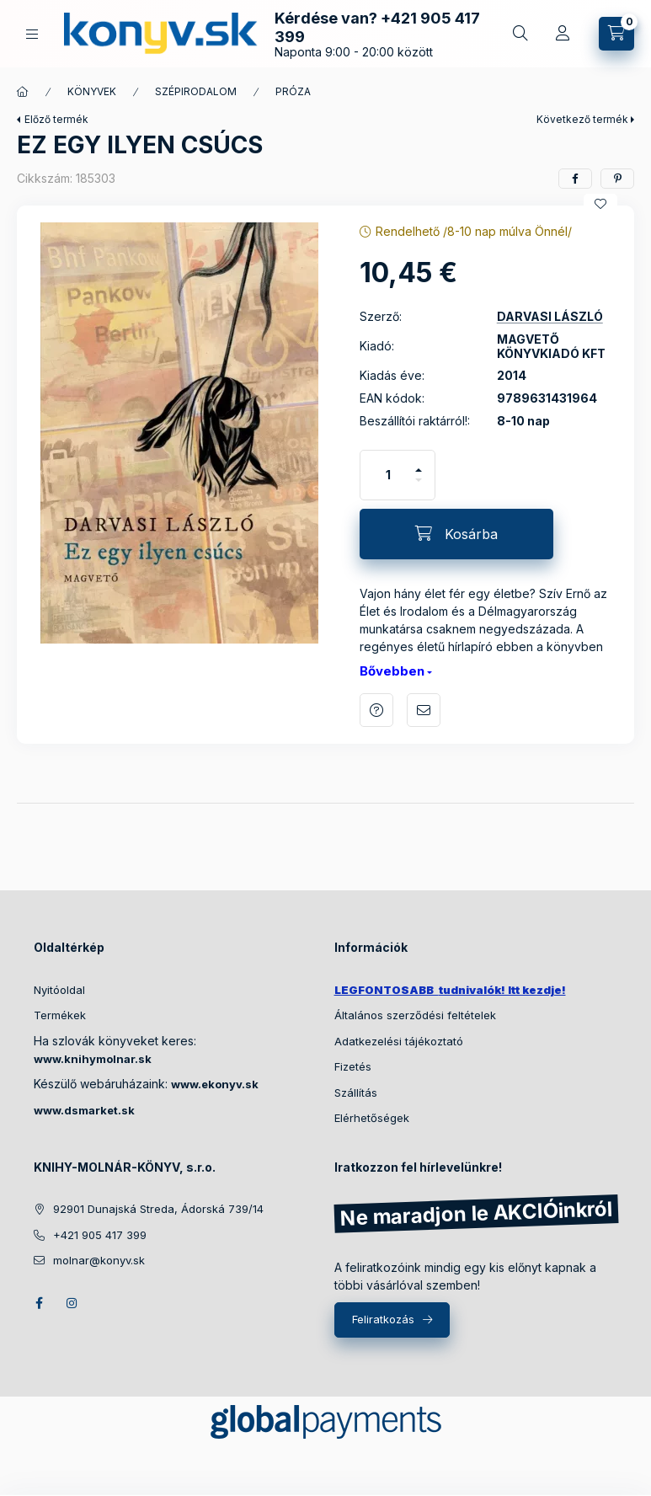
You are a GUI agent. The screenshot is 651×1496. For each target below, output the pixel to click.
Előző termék (56, 119)
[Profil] (562, 34)
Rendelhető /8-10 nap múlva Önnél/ (474, 231)
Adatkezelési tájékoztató (398, 1041)
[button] (180, 433)
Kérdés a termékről (376, 710)
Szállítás (355, 1092)
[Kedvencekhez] (600, 204)
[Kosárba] (456, 534)
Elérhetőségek (371, 1118)
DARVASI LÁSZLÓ (550, 316)
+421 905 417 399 (100, 1235)
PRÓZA (293, 91)
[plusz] (418, 463)
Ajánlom (423, 710)
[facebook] (575, 178)
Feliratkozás (383, 1319)
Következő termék (582, 119)
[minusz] (418, 487)
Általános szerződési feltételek (415, 1015)
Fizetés (352, 1066)
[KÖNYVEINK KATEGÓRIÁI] (32, 34)
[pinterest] (617, 178)
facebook (39, 1303)
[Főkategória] (23, 91)
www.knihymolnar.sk (93, 1059)
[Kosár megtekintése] (616, 34)
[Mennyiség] (388, 475)
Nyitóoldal (59, 989)
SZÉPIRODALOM (196, 91)
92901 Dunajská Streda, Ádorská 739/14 (158, 1209)
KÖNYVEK (91, 91)
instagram (72, 1303)
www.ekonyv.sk (215, 1084)
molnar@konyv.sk (99, 1260)
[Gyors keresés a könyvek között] (520, 34)
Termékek (60, 1015)
